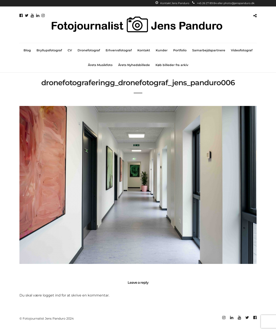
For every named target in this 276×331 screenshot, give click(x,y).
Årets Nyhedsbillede (134, 65)
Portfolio (180, 50)
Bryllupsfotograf (49, 50)
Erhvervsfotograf (119, 50)
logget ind (52, 295)
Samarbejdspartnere (208, 50)
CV (70, 50)
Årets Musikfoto (100, 65)
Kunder (162, 50)
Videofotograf (241, 50)
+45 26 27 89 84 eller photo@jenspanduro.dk (223, 3)
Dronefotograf (89, 50)
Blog (27, 50)
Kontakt (143, 50)
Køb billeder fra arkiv (171, 65)
